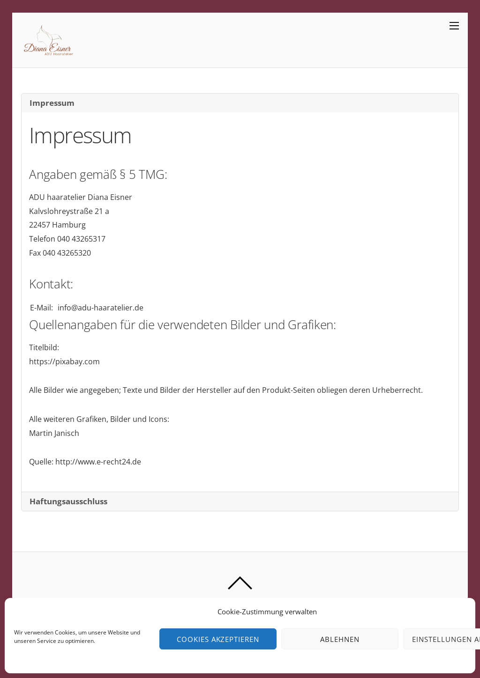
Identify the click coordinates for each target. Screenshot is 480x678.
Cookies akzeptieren (218, 639)
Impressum (52, 102)
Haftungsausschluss (68, 501)
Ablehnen (340, 639)
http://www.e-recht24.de (98, 462)
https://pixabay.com (64, 361)
